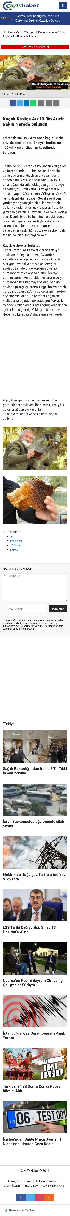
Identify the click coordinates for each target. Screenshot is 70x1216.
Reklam (53, 1181)
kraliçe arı (16, 541)
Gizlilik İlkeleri (12, 1185)
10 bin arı (15, 545)
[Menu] (63, 5)
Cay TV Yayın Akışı (53, 1185)
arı (11, 536)
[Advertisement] (35, 357)
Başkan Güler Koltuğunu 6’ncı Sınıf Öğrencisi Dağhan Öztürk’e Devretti (38, 18)
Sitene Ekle (31, 1185)
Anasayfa (13, 1181)
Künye (28, 1181)
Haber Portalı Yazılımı (21, 1210)
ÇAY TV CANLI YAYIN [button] (35, 47)
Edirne (14, 550)
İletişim (40, 1181)
